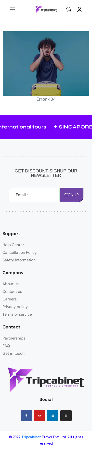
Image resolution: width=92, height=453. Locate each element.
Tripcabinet (31, 436)
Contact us (12, 291)
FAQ (6, 345)
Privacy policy (15, 306)
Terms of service (17, 314)
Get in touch (13, 353)
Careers (9, 299)
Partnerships (13, 338)
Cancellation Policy (19, 252)
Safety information (19, 260)
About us (10, 283)
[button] (69, 9)
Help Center (13, 244)
